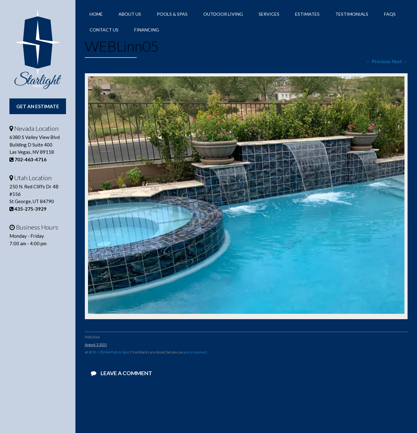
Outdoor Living (223, 14)
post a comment (195, 352)
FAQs (390, 14)
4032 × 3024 (98, 352)
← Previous (378, 61)
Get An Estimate (37, 106)
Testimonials (351, 14)
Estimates (307, 14)
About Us (129, 14)
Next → (400, 61)
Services (269, 14)
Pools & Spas (172, 14)
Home (96, 14)
